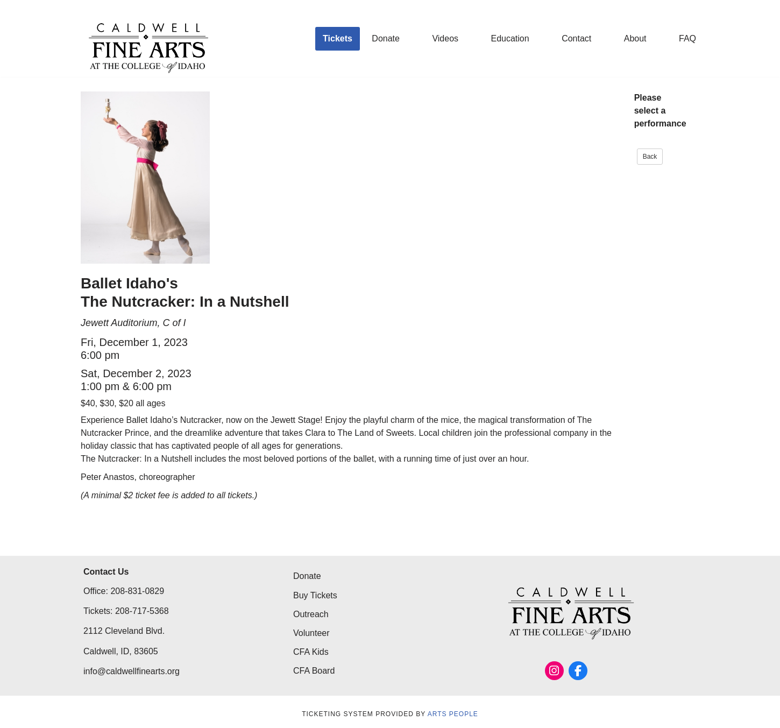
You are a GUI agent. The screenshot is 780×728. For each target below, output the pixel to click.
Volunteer (311, 633)
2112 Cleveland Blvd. (124, 630)
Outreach (311, 614)
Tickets (337, 38)
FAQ (687, 38)
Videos (445, 38)
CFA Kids (311, 651)
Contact (576, 38)
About (635, 38)
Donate (386, 38)
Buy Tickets (315, 595)
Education (510, 38)
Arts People (453, 714)
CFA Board (314, 670)
